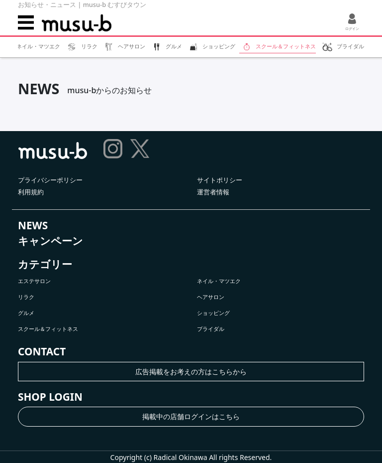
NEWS (33, 225)
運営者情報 (213, 191)
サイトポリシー (219, 179)
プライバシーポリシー (50, 179)
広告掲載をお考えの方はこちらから (191, 371)
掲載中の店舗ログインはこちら (191, 416)
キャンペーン (50, 241)
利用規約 (31, 191)
